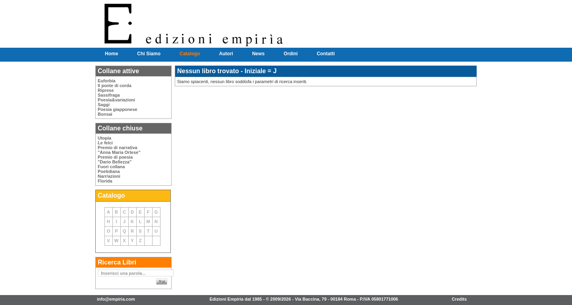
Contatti (325, 53)
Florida (105, 181)
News (258, 53)
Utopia (104, 138)
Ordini (291, 53)
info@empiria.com (116, 299)
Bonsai (105, 114)
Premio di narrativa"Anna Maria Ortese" (119, 150)
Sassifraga (109, 95)
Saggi (104, 104)
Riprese (106, 90)
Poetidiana (109, 171)
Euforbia (107, 80)
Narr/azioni (109, 176)
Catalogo (190, 53)
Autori (226, 53)
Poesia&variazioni (116, 99)
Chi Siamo (148, 53)
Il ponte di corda (114, 85)
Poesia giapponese (117, 109)
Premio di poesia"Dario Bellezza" (115, 159)
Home (111, 53)
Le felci (105, 142)
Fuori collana (111, 166)
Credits (459, 299)
